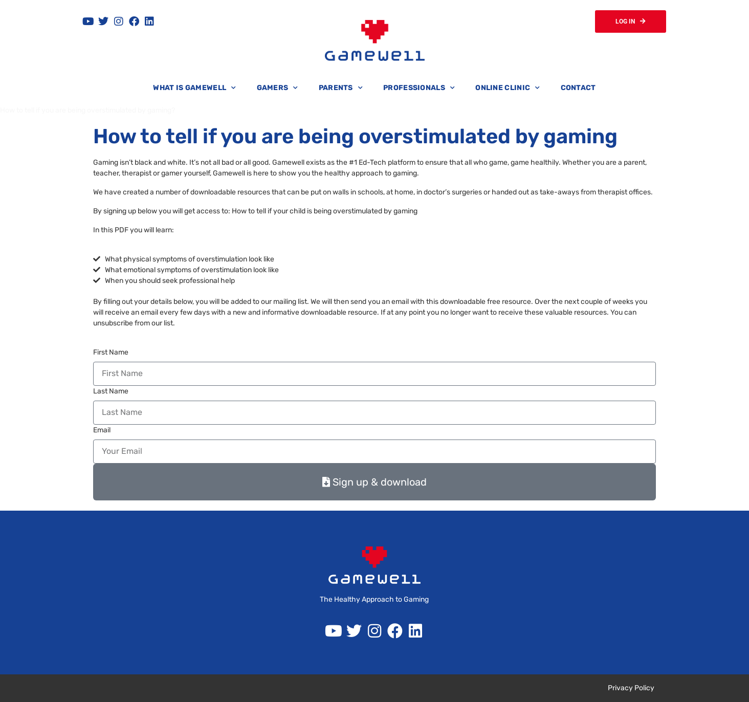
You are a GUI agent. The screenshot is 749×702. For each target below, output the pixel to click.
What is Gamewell (194, 88)
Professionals (419, 88)
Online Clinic (507, 88)
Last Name (110, 391)
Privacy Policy (631, 688)
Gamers (277, 88)
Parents (341, 88)
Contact (578, 87)
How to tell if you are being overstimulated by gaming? (87, 110)
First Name (110, 352)
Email (102, 430)
